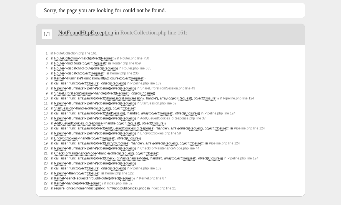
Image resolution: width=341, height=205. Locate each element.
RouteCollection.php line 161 (153, 32)
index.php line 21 (163, 188)
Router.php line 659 (126, 63)
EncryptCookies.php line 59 (160, 133)
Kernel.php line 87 (152, 178)
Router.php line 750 (134, 58)
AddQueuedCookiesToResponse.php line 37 (173, 118)
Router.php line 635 (136, 68)
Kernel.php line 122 (119, 173)
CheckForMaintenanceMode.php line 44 (169, 148)
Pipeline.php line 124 (238, 98)
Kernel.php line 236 (124, 73)
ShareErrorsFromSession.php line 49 (167, 88)
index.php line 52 (119, 183)
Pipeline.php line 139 (146, 83)
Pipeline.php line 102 (146, 168)
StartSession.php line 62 (158, 103)
